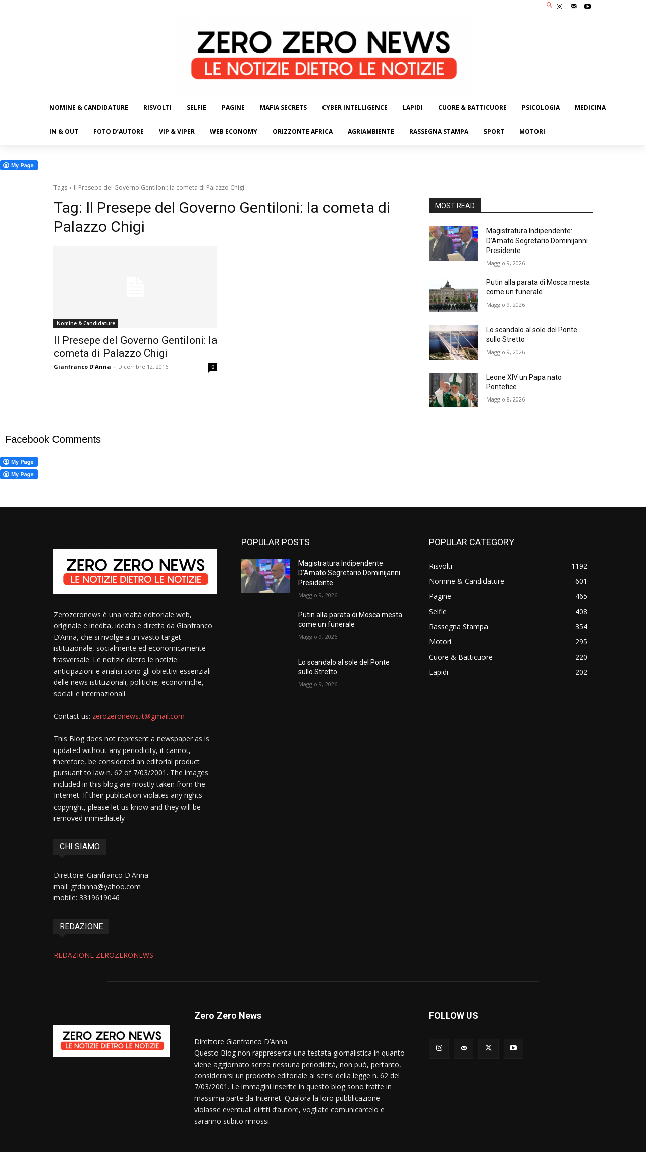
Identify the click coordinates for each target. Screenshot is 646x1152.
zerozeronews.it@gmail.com (138, 716)
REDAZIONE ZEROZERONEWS (103, 955)
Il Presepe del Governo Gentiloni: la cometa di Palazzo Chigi (135, 346)
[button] (550, 6)
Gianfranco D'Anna (82, 366)
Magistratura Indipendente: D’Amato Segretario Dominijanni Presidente (537, 241)
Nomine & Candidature (86, 323)
